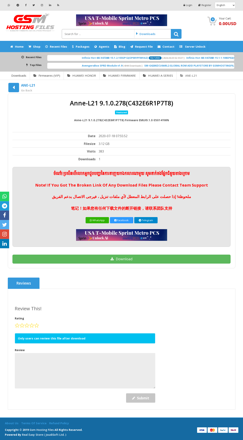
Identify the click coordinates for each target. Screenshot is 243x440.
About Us (12, 423)
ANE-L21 (188, 75)
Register (204, 5)
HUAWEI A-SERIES (158, 75)
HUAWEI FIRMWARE (119, 75)
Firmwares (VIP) (46, 75)
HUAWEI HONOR (81, 75)
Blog (119, 46)
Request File (141, 46)
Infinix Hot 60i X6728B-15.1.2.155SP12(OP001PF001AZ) (122, 58)
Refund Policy (59, 423)
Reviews (23, 283)
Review (20, 350)
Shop (34, 46)
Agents (101, 46)
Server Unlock (192, 46)
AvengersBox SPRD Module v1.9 (109, 65)
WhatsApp (97, 220)
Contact (166, 46)
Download (121, 259)
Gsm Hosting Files (42, 430)
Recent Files (56, 46)
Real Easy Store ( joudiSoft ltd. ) (44, 434)
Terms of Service (34, 423)
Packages (80, 46)
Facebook (121, 220)
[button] (176, 34)
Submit (140, 398)
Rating (19, 318)
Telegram (146, 220)
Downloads (18, 75)
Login (187, 5)
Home (17, 46)
